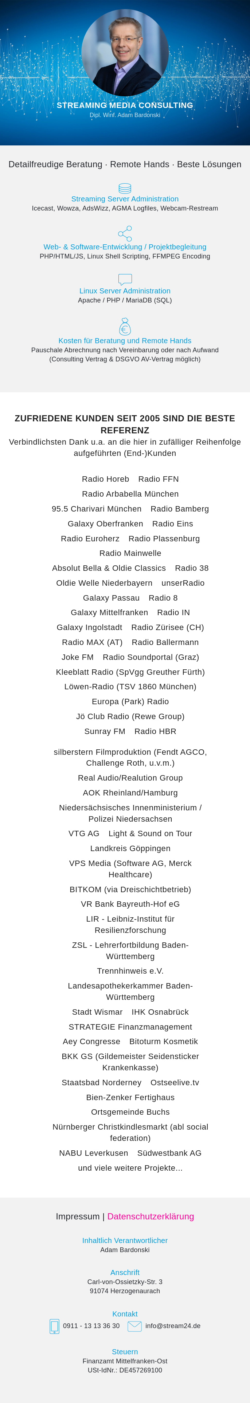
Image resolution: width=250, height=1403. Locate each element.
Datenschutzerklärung (150, 1216)
